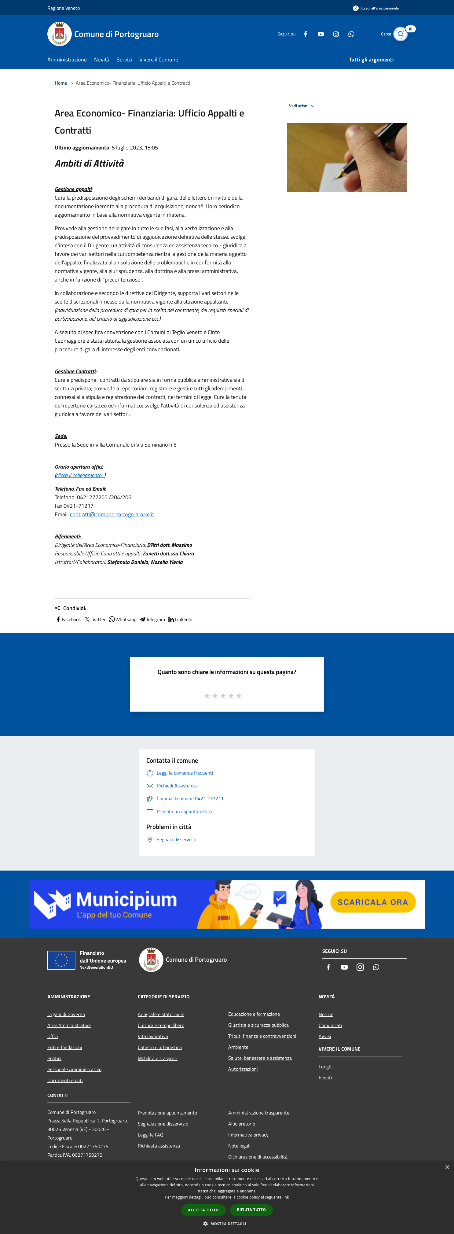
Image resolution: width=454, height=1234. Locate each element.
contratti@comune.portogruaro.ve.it (112, 514)
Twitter (94, 619)
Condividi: (70, 608)
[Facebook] (299, 34)
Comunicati (330, 1025)
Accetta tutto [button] (203, 1210)
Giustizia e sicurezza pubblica (258, 1025)
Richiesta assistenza (159, 1145)
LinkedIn (179, 619)
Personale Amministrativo (74, 1069)
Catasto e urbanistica (160, 1047)
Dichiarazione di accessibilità (257, 1156)
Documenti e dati (65, 1080)
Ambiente (238, 1047)
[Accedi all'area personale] (376, 8)
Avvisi (325, 1036)
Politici (54, 1058)
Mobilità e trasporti (158, 1058)
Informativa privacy (248, 1134)
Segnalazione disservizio (163, 1123)
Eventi (325, 1077)
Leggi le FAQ (150, 1134)
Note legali (239, 1145)
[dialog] (227, 1197)
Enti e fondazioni (64, 1047)
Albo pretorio (241, 1123)
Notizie (326, 1014)
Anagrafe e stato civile (161, 1014)
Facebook (68, 619)
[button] (227, 1224)
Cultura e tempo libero (161, 1025)
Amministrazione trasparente (258, 1112)
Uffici (52, 1036)
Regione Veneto (63, 8)
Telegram (152, 619)
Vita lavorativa (153, 1036)
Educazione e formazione (254, 1014)
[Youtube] (314, 34)
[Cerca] (399, 34)
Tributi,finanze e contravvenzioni (262, 1036)
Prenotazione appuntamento (167, 1112)
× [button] (447, 1167)
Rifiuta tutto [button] (251, 1209)
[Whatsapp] (345, 34)
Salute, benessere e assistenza (260, 1058)
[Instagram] (330, 34)
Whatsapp (122, 619)
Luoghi (326, 1066)
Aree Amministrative (69, 1025)
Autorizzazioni (243, 1069)
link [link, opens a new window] (286, 1197)
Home (61, 83)
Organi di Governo (66, 1014)
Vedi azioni (303, 106)
